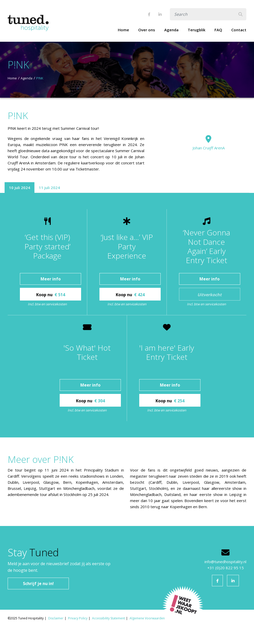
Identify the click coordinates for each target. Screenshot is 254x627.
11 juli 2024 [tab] (49, 187)
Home (123, 29)
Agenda (171, 29)
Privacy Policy (77, 618)
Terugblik (196, 29)
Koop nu (50, 295)
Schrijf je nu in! (38, 583)
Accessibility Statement (108, 618)
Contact (238, 29)
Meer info (51, 279)
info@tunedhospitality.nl (225, 561)
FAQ (218, 29)
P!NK (39, 78)
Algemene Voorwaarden (147, 618)
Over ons (146, 29)
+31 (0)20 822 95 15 (225, 567)
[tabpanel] (127, 315)
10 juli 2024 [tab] (19, 187)
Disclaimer (56, 618)
